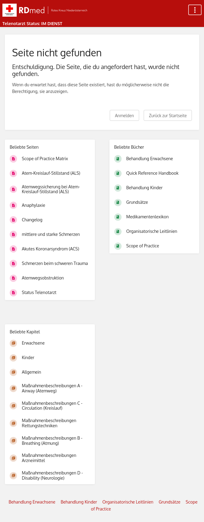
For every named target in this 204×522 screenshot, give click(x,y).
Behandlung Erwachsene (31, 501)
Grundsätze (169, 501)
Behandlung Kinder (79, 501)
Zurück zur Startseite (168, 115)
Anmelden (124, 115)
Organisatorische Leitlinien (127, 501)
